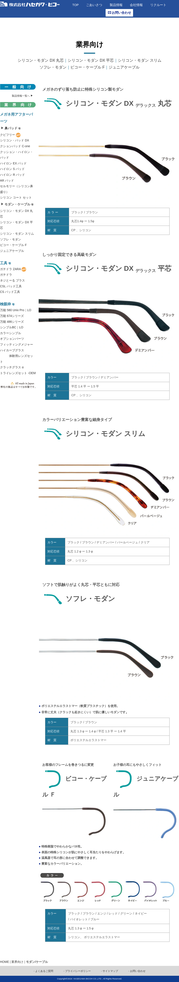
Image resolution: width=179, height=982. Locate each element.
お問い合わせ (119, 12)
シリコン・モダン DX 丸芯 (41, 60)
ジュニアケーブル (124, 67)
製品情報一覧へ (22, 95)
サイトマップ (110, 971)
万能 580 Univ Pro (12, 310)
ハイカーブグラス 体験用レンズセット (16, 356)
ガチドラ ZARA (10, 269)
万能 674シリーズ (12, 316)
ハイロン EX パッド (13, 163)
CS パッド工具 (10, 292)
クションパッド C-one (15, 146)
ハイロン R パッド (12, 174)
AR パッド (7, 180)
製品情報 (116, 5)
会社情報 (136, 5)
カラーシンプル (10, 333)
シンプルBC (8, 327)
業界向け (17, 962)
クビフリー (7, 134)
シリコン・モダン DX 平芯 (91, 60)
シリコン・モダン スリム (139, 60)
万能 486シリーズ (12, 321)
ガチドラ (6, 274)
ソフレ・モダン (53, 67)
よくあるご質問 (44, 971)
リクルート (158, 5)
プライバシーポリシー (78, 971)
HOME (4, 962)
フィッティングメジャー (16, 344)
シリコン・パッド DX (14, 140)
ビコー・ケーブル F (87, 67)
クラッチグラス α (12, 367)
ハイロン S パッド (12, 169)
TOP (75, 5)
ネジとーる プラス (12, 280)
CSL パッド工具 (11, 286)
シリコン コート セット (16, 197)
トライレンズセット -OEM (18, 373)
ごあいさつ (94, 5)
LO (29, 310)
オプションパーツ (12, 338)
